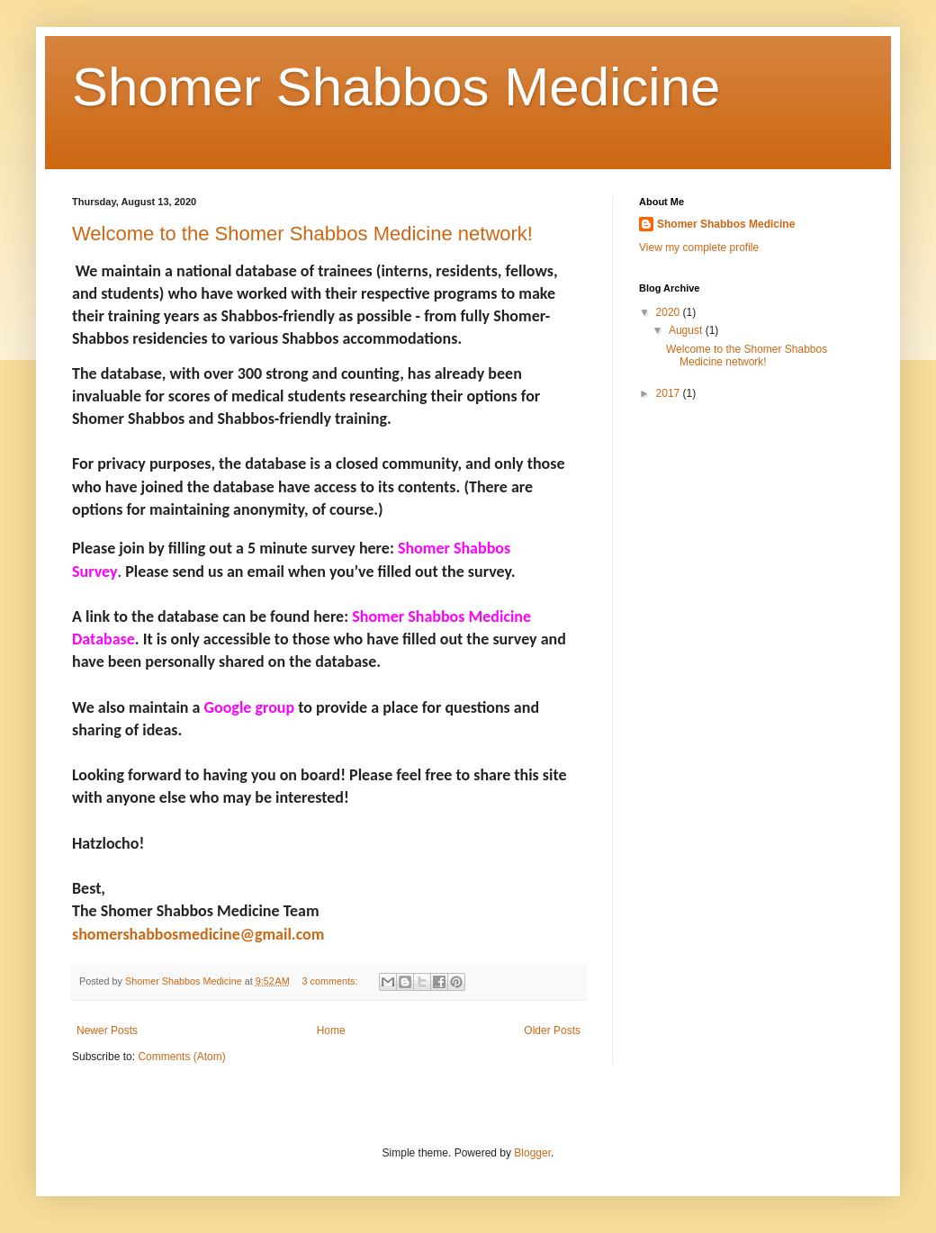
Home (331, 1030)
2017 (669, 393)
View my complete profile (699, 247)
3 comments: (331, 981)
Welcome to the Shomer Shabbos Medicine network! (302, 233)
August (687, 330)
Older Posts (552, 1030)
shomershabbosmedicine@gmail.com (198, 934)
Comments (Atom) (181, 1056)
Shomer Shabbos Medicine (396, 87)
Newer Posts (107, 1030)
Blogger (532, 1153)
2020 (669, 312)
